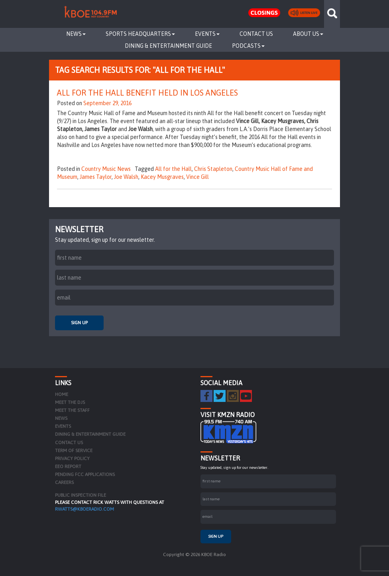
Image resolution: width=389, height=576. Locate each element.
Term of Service (73, 450)
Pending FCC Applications (85, 474)
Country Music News (106, 169)
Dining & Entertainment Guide (168, 46)
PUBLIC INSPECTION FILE (80, 495)
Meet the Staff (72, 410)
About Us (308, 34)
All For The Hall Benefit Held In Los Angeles (147, 92)
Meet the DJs (70, 402)
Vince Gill (197, 177)
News (76, 34)
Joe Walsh (126, 177)
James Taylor (96, 177)
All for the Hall (173, 169)
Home (61, 394)
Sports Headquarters (140, 34)
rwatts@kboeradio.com (84, 509)
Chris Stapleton (213, 169)
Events (207, 34)
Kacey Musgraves (162, 177)
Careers (64, 482)
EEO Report (68, 466)
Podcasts (248, 46)
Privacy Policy (72, 458)
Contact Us (256, 34)
